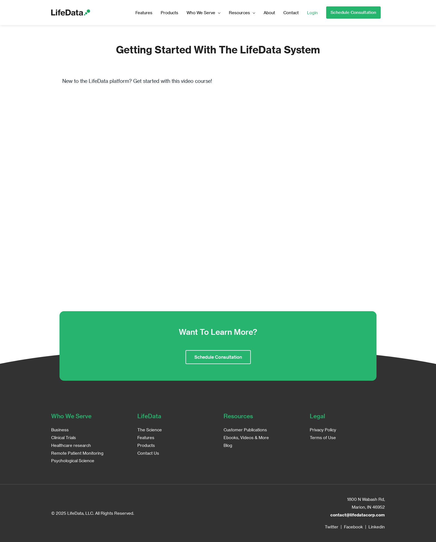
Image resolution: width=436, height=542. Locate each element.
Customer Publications (245, 429)
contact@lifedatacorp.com (357, 514)
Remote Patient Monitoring (77, 453)
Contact (291, 12)
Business (60, 429)
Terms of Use (323, 437)
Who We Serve (201, 12)
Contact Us (148, 453)
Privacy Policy (323, 429)
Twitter (331, 526)
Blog (228, 445)
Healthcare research (71, 445)
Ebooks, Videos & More (246, 437)
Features (143, 12)
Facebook (353, 526)
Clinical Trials (63, 437)
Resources (239, 12)
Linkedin (376, 526)
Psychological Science (72, 460)
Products (169, 12)
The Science (149, 429)
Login (312, 12)
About (269, 12)
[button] (353, 12)
